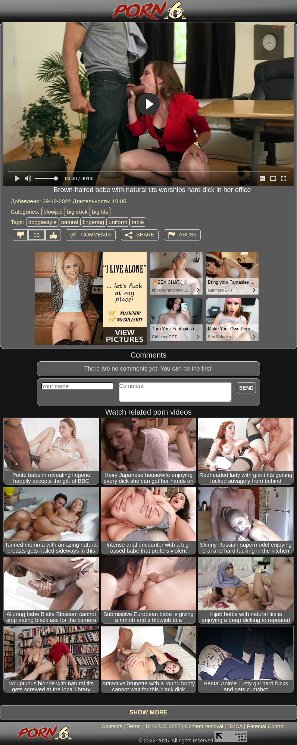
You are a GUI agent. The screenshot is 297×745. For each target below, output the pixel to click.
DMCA (235, 726)
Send (246, 388)
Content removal (204, 726)
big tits (100, 211)
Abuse (188, 235)
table (138, 222)
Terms (133, 726)
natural (69, 222)
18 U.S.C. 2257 (163, 726)
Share (145, 235)
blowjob (53, 211)
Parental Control (265, 726)
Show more (148, 712)
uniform (118, 222)
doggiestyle (42, 222)
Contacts (111, 726)
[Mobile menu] (7, 10)
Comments (96, 235)
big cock (77, 211)
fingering (93, 222)
